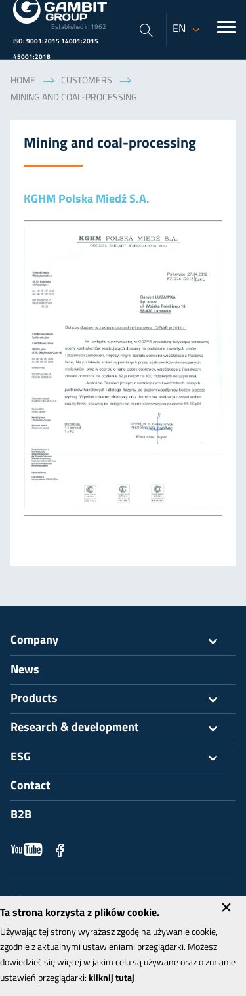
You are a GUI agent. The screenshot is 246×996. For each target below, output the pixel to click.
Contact (30, 786)
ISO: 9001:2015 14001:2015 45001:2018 (55, 49)
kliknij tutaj (111, 979)
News (24, 670)
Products (123, 699)
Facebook (59, 850)
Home (22, 81)
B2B (20, 815)
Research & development (123, 728)
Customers (86, 81)
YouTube (26, 850)
